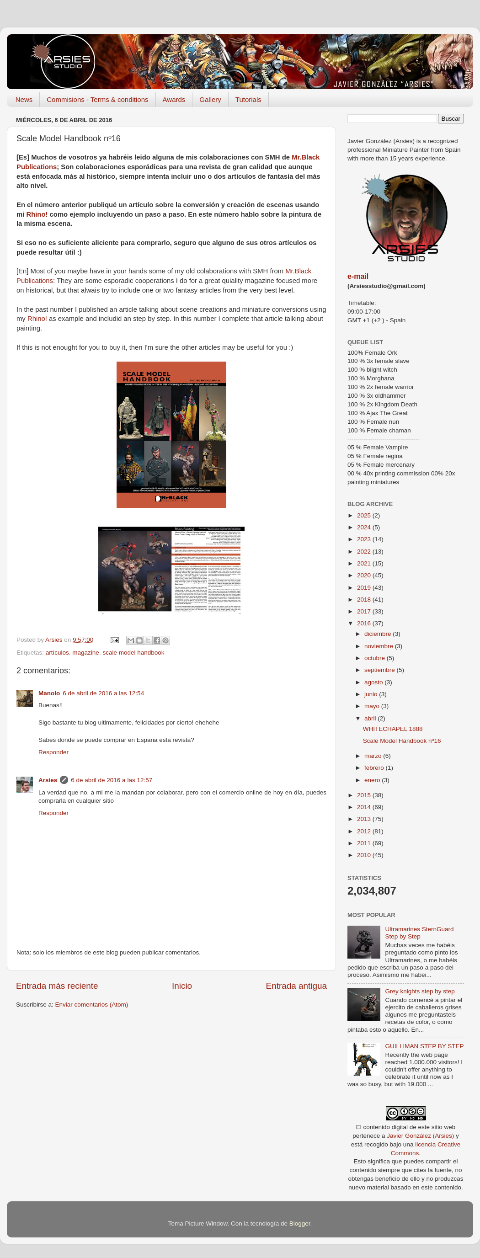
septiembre (380, 669)
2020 (365, 575)
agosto (374, 682)
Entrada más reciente (57, 986)
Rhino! (37, 214)
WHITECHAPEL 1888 (393, 728)
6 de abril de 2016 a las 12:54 (103, 693)
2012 (365, 831)
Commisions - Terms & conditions (97, 99)
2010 (365, 855)
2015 (365, 795)
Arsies (47, 780)
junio (371, 694)
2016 (365, 623)
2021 (365, 563)
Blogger (299, 1223)
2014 (365, 807)
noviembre (379, 646)
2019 (365, 587)
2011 (365, 843)
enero (373, 780)
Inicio (182, 986)
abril (371, 718)
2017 (365, 611)
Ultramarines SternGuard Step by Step (419, 933)
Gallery (210, 99)
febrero (375, 767)
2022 (365, 551)
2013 (365, 819)
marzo (373, 755)
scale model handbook (133, 652)
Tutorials (248, 99)
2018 (365, 599)
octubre (375, 658)
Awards (174, 99)
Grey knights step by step (419, 991)
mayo (372, 706)
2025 (365, 515)
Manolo (49, 693)
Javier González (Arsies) (420, 1135)
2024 (365, 527)
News (24, 99)
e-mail (357, 276)
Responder (53, 752)
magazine (85, 652)
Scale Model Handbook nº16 (402, 740)
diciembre (378, 633)
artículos (57, 652)
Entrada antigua (296, 986)
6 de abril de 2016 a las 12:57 (111, 780)
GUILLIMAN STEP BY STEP (424, 1046)
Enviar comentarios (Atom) (91, 1004)
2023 (365, 539)
